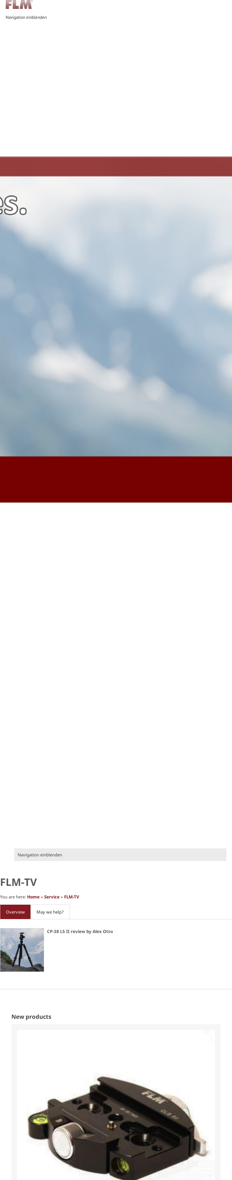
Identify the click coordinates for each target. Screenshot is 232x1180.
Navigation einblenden (26, 17)
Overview (15, 912)
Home (33, 897)
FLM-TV (71, 897)
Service (52, 897)
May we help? (50, 912)
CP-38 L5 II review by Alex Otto (80, 931)
